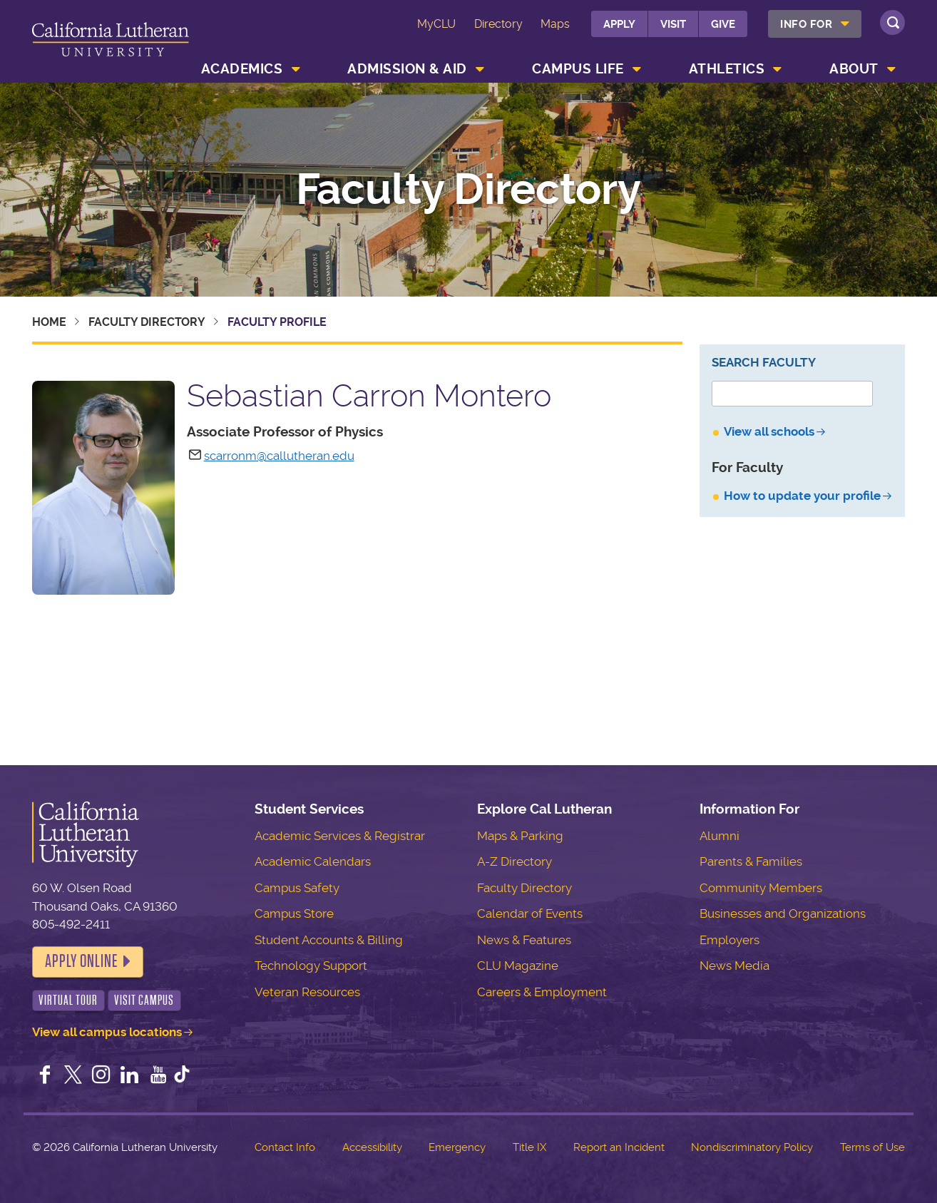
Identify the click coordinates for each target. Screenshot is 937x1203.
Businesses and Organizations (783, 913)
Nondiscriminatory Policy (752, 1147)
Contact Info (285, 1147)
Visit (673, 24)
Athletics (727, 69)
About (854, 69)
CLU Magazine (517, 965)
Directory (498, 24)
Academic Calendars (313, 861)
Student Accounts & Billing (329, 940)
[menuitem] (814, 24)
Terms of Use (872, 1147)
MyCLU (436, 24)
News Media (734, 965)
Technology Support (311, 965)
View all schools (769, 431)
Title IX (529, 1147)
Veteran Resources (307, 992)
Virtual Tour (68, 1000)
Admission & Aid (407, 69)
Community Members (761, 888)
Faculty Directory (468, 190)
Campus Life (578, 69)
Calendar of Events (530, 913)
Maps (555, 24)
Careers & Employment (542, 992)
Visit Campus (144, 1000)
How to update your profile (802, 495)
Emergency (457, 1147)
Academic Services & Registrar (340, 836)
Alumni (719, 836)
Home (49, 322)
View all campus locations (107, 1032)
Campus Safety (297, 888)
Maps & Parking (520, 836)
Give (723, 24)
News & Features (524, 940)
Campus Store (294, 913)
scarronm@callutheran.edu (279, 456)
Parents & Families (751, 861)
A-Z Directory (514, 861)
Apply (619, 24)
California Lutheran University (110, 44)
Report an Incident (619, 1147)
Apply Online (81, 961)
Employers (729, 940)
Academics (242, 69)
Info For (806, 24)
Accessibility (372, 1147)
